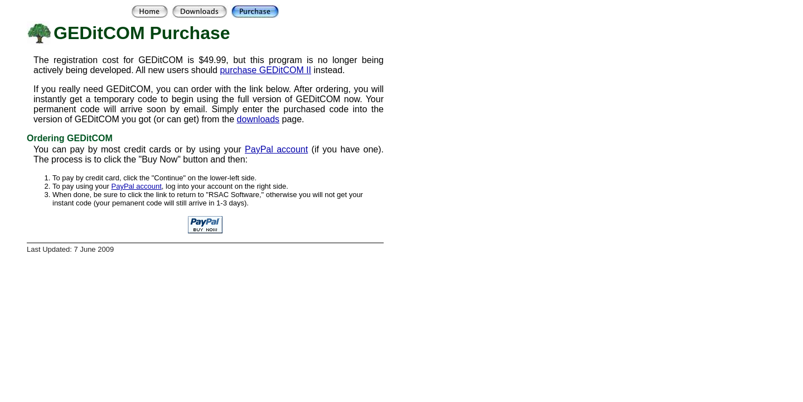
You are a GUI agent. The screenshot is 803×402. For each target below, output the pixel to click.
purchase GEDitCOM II (265, 70)
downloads (258, 119)
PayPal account (276, 149)
